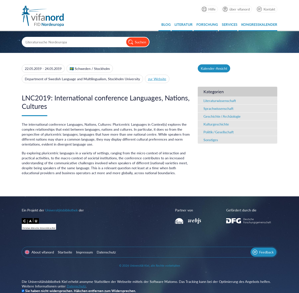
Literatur (183, 25)
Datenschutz (106, 252)
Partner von (184, 210)
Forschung (207, 25)
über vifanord (239, 9)
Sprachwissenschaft (218, 108)
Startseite (65, 252)
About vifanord (42, 252)
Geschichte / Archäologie (222, 116)
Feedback (266, 252)
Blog (166, 25)
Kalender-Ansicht (214, 68)
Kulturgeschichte (216, 124)
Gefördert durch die (241, 210)
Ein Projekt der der (53, 210)
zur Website (157, 79)
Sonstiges (210, 140)
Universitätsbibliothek (61, 210)
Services (229, 25)
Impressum (84, 252)
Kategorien (213, 91)
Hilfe (212, 9)
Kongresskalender (259, 25)
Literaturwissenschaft (219, 101)
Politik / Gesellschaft (218, 132)
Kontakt (269, 9)
